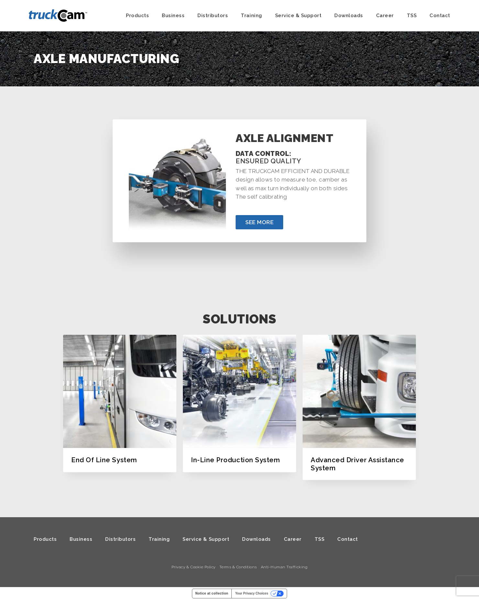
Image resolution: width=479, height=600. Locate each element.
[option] (119, 403)
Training (251, 15)
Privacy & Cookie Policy (194, 567)
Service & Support (298, 15)
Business (173, 15)
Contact (439, 15)
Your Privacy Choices (251, 593)
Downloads (348, 15)
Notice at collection (211, 593)
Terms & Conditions (238, 567)
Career (385, 15)
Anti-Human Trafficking (284, 567)
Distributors (212, 15)
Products (137, 15)
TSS (412, 15)
